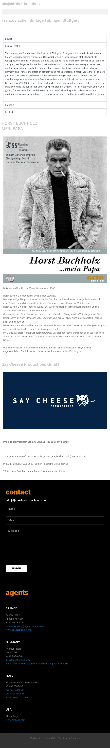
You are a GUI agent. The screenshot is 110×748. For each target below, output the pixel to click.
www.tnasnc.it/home (17, 697)
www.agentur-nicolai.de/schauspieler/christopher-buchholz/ (37, 663)
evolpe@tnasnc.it (15, 690)
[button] (55, 12)
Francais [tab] (9, 105)
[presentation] (31, 554)
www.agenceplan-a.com (18, 629)
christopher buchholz (21, 3)
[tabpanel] (55, 71)
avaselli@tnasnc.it (15, 693)
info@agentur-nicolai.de (18, 660)
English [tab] (9, 38)
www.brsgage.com (15, 720)
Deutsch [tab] (9, 112)
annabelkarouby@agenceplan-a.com (25, 626)
